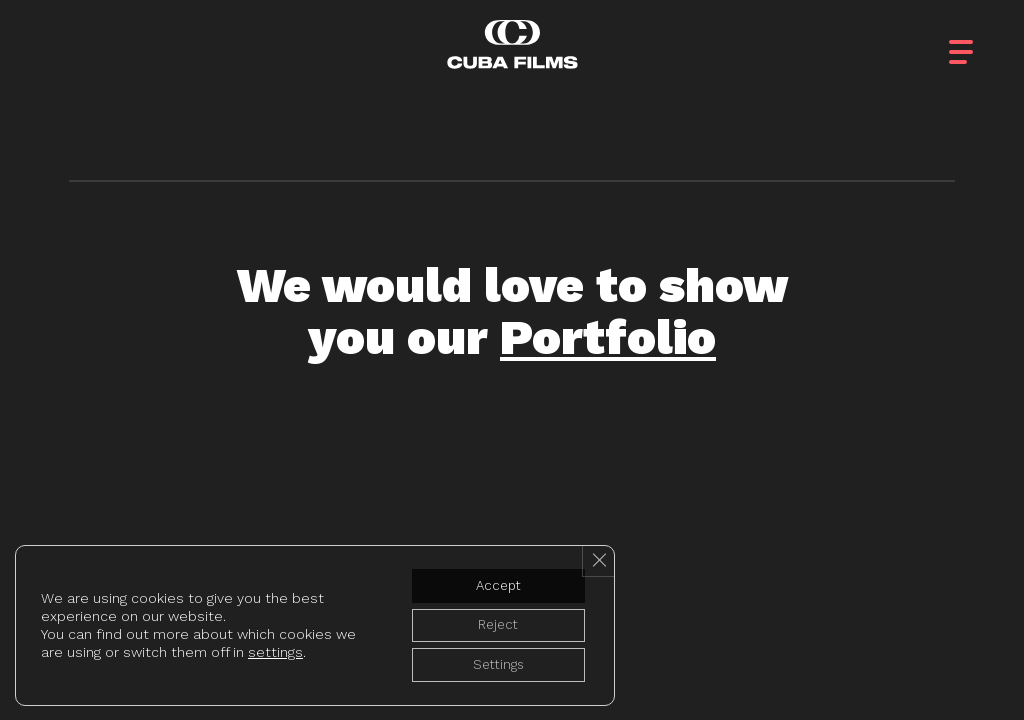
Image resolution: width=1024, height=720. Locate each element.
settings (275, 648)
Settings (492, 663)
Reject (492, 621)
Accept (491, 579)
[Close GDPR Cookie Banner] (597, 554)
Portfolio (608, 337)
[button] (979, 39)
